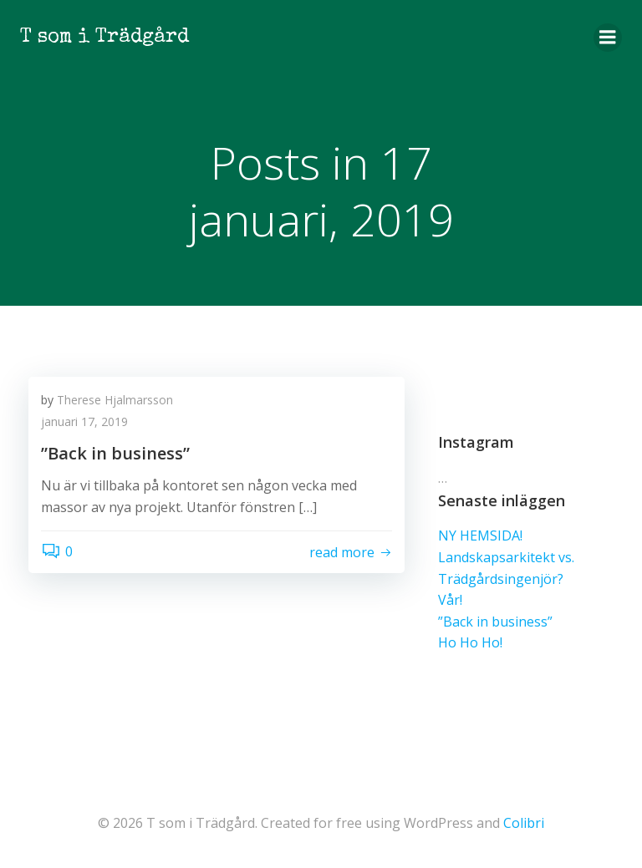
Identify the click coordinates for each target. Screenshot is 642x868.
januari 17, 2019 (84, 421)
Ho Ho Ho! (470, 642)
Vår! (450, 600)
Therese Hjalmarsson (115, 400)
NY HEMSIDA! (480, 535)
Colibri (523, 823)
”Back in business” (495, 621)
